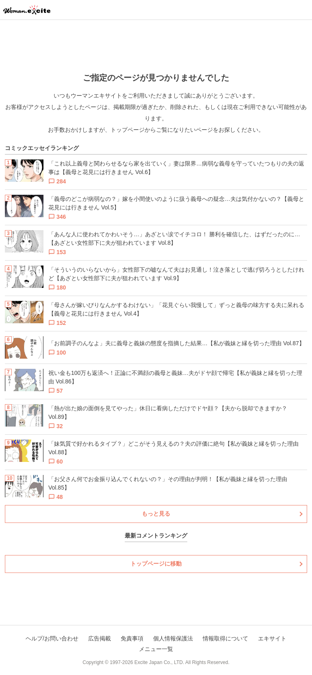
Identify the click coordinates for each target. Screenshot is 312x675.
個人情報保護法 (173, 638)
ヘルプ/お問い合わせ (52, 638)
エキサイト (272, 638)
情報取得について (225, 638)
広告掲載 (99, 638)
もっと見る (156, 513)
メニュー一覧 (156, 649)
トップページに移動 (156, 563)
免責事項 (132, 638)
